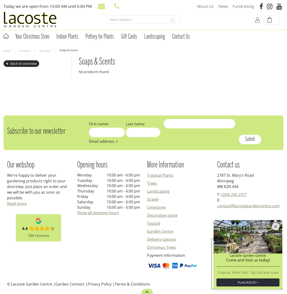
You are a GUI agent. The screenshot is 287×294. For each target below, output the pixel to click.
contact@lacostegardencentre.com (248, 205)
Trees (152, 183)
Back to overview (23, 63)
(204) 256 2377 (234, 194)
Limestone (156, 207)
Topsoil (153, 223)
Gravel (153, 199)
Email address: (103, 141)
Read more (17, 203)
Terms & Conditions (132, 284)
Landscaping (158, 191)
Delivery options (161, 239)
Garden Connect (69, 284)
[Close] (275, 226)
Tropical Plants (160, 175)
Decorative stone (162, 215)
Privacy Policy (100, 284)
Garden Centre (160, 231)
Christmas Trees (161, 247)
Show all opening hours (98, 212)
